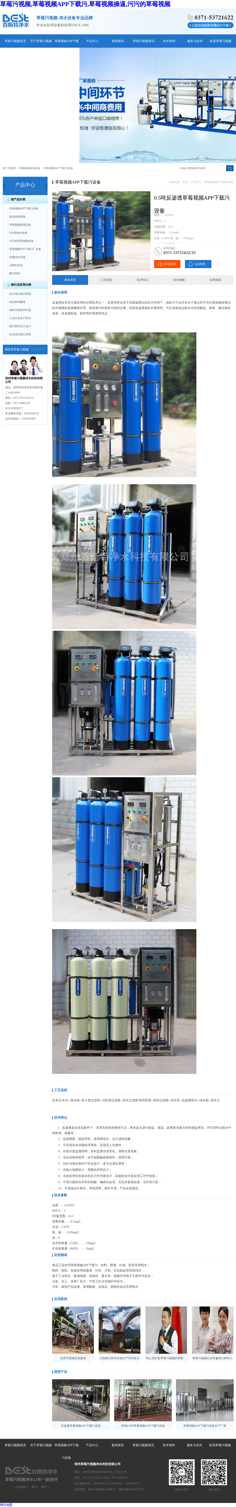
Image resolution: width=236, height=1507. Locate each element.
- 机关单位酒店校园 (19, 293)
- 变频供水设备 (17, 257)
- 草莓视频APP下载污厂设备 (24, 249)
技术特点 (142, 279)
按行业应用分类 (21, 284)
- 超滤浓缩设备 (17, 216)
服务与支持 (195, 41)
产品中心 (92, 41)
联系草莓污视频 (220, 41)
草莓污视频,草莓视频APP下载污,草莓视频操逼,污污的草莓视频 (85, 4)
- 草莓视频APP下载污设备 (23, 208)
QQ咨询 (200, 264)
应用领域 (215, 279)
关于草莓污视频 (41, 41)
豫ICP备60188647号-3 (131, 1489)
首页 (185, 182)
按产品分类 (18, 199)
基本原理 (70, 279)
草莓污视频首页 (15, 41)
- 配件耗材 (14, 273)
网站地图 (6, 1504)
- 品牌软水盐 (15, 265)
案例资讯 (118, 41)
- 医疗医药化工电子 (19, 326)
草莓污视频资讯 (143, 41)
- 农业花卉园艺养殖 (19, 334)
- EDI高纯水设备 (18, 232)
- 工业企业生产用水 (19, 318)
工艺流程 (106, 279)
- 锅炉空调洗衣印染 (19, 310)
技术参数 (179, 279)
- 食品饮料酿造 (17, 302)
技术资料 (169, 41)
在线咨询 (170, 264)
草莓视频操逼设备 (29, 168)
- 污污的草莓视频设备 (21, 241)
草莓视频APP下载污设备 (58, 168)
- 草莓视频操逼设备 (19, 224)
